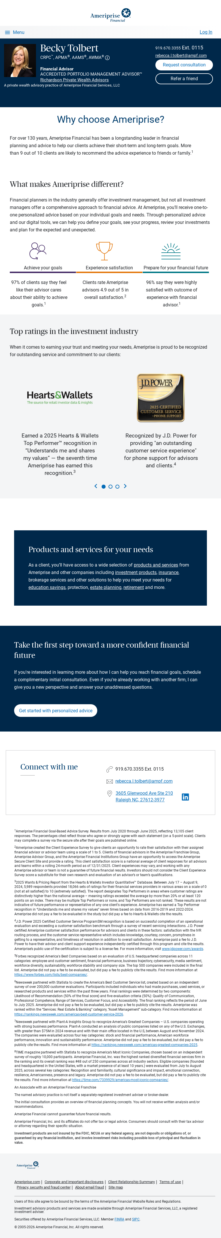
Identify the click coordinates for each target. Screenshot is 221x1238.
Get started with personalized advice (55, 710)
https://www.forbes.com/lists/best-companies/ (50, 975)
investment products (136, 572)
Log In (206, 32)
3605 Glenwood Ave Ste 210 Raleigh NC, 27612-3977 (144, 796)
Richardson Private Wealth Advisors (74, 79)
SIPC (136, 1219)
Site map (115, 1187)
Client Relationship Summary (131, 1182)
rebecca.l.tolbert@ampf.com (181, 55)
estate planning (105, 587)
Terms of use (170, 1182)
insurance (168, 572)
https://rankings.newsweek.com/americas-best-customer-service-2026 (68, 1014)
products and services (156, 565)
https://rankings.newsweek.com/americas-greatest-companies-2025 (144, 1045)
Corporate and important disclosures (74, 1182)
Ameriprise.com (27, 1182)
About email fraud (89, 1187)
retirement (133, 587)
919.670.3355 (168, 48)
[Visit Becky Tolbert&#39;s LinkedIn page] (185, 797)
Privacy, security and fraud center (44, 1187)
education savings (47, 587)
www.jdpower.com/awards (182, 949)
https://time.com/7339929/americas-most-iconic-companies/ (120, 1080)
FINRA (119, 1219)
